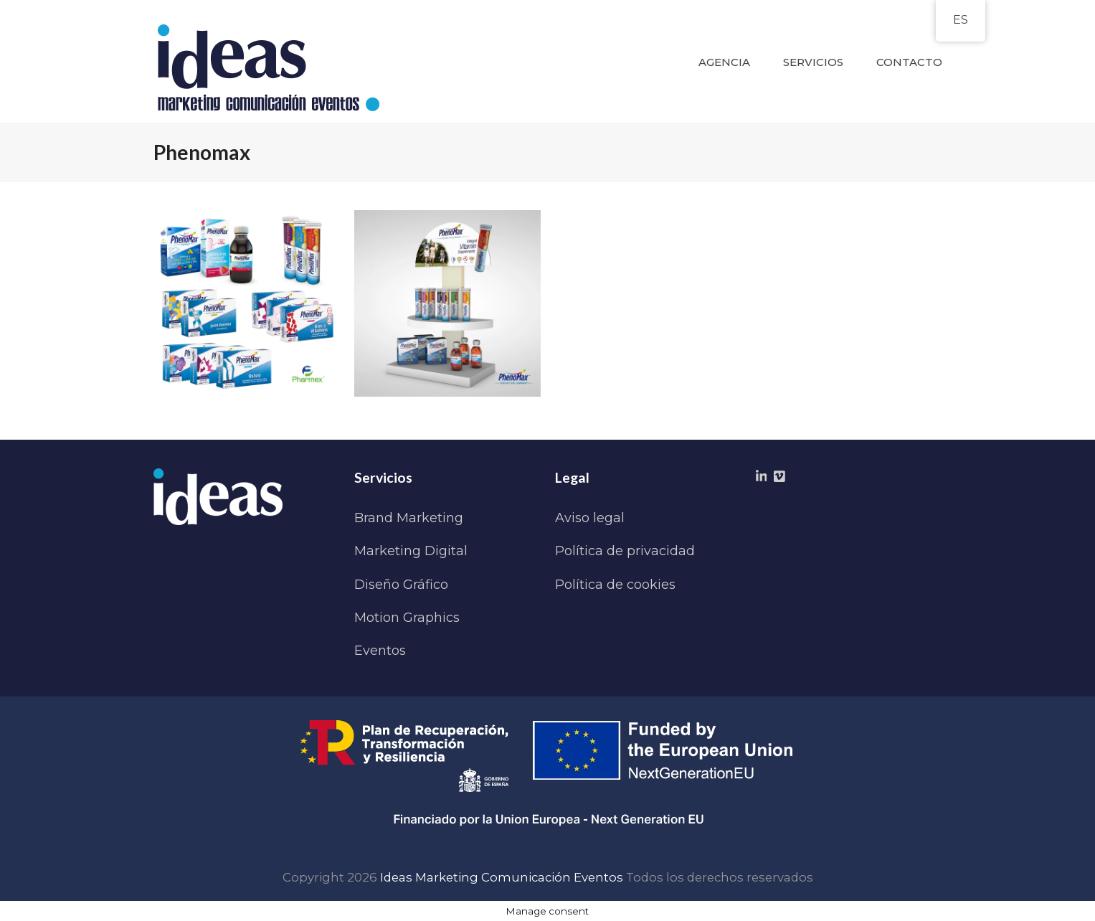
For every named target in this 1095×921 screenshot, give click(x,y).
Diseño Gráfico (401, 584)
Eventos (380, 650)
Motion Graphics (407, 617)
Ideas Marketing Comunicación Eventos (501, 877)
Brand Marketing (408, 518)
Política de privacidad (625, 551)
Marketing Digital (411, 551)
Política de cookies (615, 584)
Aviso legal (590, 518)
